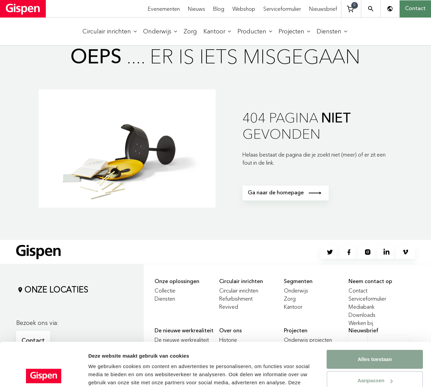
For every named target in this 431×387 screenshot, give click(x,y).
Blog (218, 8)
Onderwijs (296, 290)
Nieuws (196, 8)
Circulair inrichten (238, 290)
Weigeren (374, 358)
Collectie (165, 290)
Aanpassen (375, 337)
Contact (415, 8)
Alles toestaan (375, 316)
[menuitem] (109, 31)
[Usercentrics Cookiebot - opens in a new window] (43, 374)
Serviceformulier (282, 8)
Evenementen (164, 8)
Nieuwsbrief (323, 8)
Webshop (243, 8)
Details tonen (104, 374)
